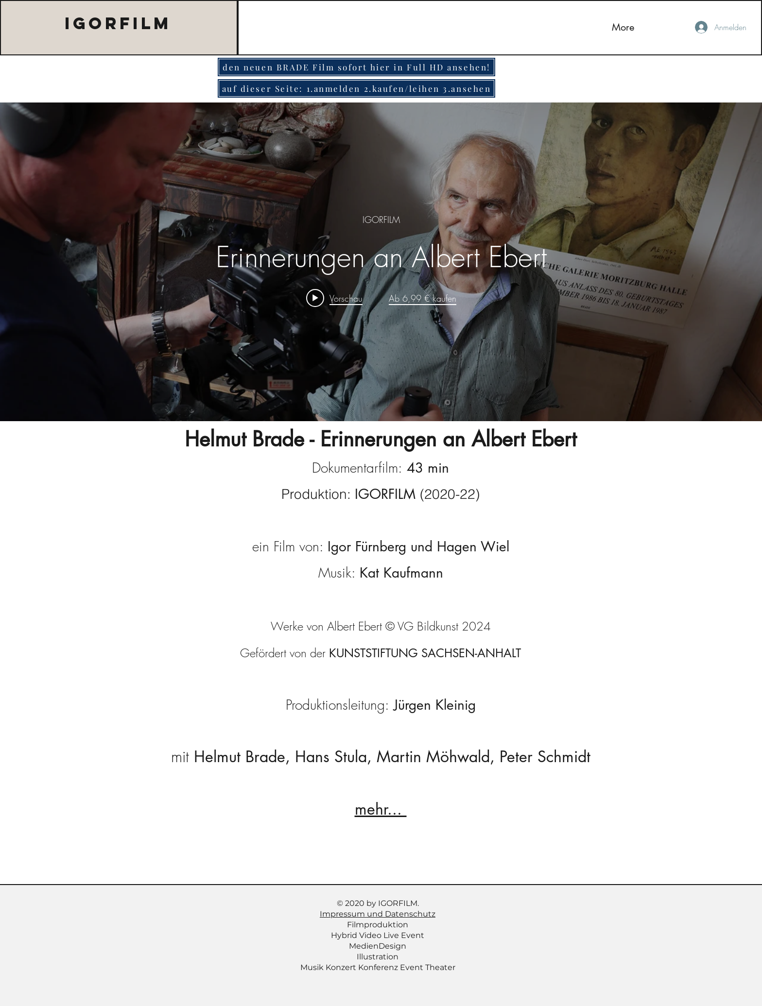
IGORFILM (118, 23)
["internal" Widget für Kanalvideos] (381, 261)
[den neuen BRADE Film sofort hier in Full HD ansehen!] (356, 67)
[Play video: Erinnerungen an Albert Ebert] (334, 297)
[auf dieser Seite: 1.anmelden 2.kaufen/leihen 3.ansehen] (356, 88)
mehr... (381, 809)
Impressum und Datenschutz (377, 914)
